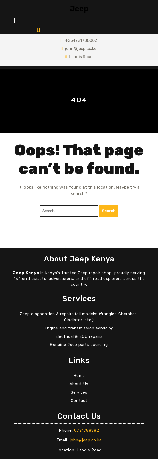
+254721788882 (79, 40)
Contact (79, 400)
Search (109, 211)
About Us (79, 384)
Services (79, 392)
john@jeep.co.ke (79, 48)
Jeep (79, 8)
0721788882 (86, 430)
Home (79, 375)
